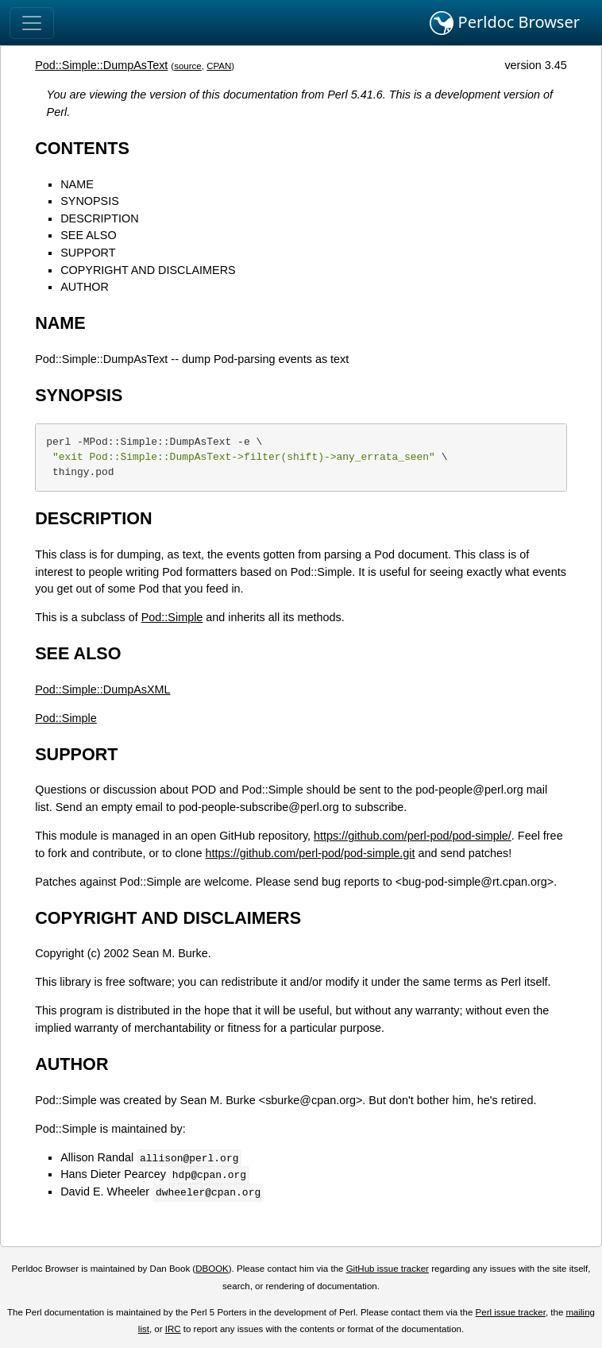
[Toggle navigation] (32, 23)
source (188, 66)
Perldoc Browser (505, 23)
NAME (77, 184)
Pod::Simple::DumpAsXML (102, 689)
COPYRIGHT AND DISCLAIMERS (147, 270)
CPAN (218, 66)
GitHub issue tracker (387, 1268)
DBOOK (212, 1268)
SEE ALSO (88, 235)
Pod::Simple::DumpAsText (101, 65)
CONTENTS (82, 148)
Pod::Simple (172, 617)
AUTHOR (84, 286)
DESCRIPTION (99, 218)
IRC (173, 1329)
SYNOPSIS (89, 201)
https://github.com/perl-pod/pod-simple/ (412, 835)
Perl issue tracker (511, 1312)
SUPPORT (87, 252)
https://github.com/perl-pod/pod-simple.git (310, 853)
